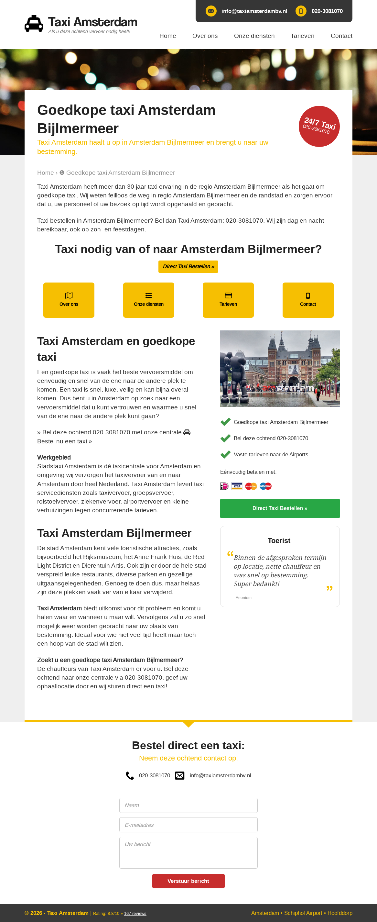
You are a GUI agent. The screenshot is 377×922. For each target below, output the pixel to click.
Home (45, 173)
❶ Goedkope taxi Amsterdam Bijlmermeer (117, 173)
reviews (135, 913)
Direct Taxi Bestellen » (188, 266)
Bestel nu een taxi (62, 441)
